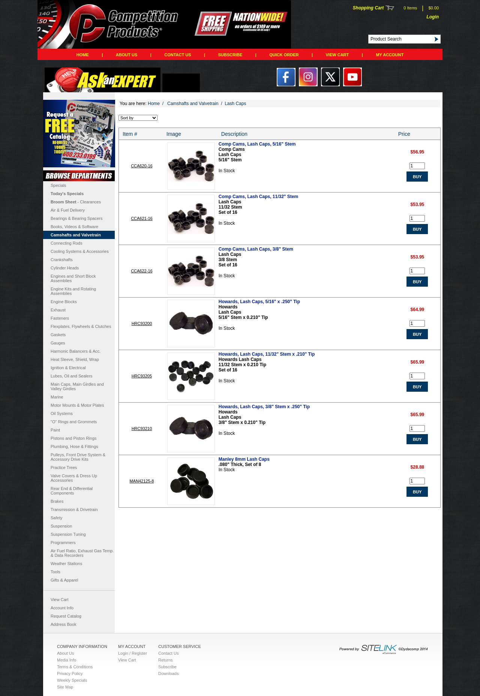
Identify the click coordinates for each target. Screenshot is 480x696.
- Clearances (76, 202)
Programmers (63, 542)
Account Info (62, 608)
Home (82, 55)
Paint (55, 430)
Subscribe (230, 55)
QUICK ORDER (283, 55)
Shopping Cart (368, 8)
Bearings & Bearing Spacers (76, 218)
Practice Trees (64, 467)
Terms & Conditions (75, 666)
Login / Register (132, 653)
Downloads (168, 673)
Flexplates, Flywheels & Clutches (81, 326)
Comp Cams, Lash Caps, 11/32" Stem (258, 196)
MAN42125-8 (141, 481)
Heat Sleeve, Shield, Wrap (75, 359)
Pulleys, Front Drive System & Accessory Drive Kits (78, 456)
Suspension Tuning (68, 534)
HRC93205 (142, 376)
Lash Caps (235, 103)
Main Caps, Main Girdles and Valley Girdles (77, 386)
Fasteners (60, 318)
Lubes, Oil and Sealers (71, 376)
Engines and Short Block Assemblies (73, 278)
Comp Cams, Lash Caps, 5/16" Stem (257, 144)
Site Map (65, 687)
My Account (390, 55)
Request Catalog (66, 616)
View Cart (337, 55)
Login (432, 17)
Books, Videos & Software (74, 226)
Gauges (58, 343)
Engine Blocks (64, 301)
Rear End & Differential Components (72, 490)
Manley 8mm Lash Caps (244, 459)
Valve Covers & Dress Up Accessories (74, 478)
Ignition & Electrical (68, 367)
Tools (55, 572)
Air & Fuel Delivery (68, 210)
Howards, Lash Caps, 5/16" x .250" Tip (259, 301)
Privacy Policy (69, 673)
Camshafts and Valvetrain (76, 235)
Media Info (66, 660)
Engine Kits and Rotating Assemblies (73, 291)
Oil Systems (62, 413)
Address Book (63, 624)
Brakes (57, 501)
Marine (57, 397)
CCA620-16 (141, 166)
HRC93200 (142, 323)
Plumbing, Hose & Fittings (74, 446)
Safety (56, 518)
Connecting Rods (66, 243)
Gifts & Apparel (64, 580)
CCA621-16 (141, 218)
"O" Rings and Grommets (74, 421)
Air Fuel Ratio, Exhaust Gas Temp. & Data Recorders (82, 553)
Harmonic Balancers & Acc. (75, 351)
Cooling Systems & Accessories (80, 251)
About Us (126, 55)
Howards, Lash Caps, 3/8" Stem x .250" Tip (264, 406)
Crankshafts (62, 259)
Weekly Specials (72, 680)
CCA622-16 (141, 271)
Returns (165, 660)
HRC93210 (142, 428)
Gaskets (58, 334)
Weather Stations (66, 563)
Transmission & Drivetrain (74, 509)
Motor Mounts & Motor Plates (77, 405)
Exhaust (58, 310)
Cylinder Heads (65, 268)
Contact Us (177, 55)
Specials (58, 185)
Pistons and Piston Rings (73, 438)
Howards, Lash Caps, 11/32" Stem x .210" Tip (267, 354)
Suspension (61, 526)
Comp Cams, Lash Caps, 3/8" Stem (256, 249)
